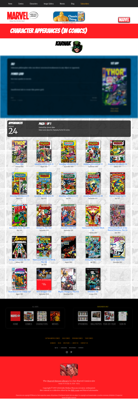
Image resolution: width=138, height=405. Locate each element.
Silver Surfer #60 (117, 248)
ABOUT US (75, 350)
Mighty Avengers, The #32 (68, 280)
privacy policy (64, 354)
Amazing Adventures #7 (68, 184)
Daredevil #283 (68, 248)
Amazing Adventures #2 (68, 152)
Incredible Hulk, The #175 (19, 216)
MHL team (75, 397)
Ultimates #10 (93, 280)
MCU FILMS (66, 350)
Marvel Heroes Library (58, 388)
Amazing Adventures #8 (93, 184)
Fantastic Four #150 (68, 216)
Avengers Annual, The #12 (19, 248)
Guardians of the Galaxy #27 (19, 280)
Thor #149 (19, 152)
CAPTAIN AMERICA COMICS (52, 345)
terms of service (72, 354)
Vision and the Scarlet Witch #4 (93, 217)
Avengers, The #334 (93, 248)
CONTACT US (84, 350)
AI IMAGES (53, 350)
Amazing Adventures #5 (19, 184)
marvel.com (80, 354)
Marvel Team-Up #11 (117, 184)
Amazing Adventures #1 (44, 152)
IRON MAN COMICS (77, 345)
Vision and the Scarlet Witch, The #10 (44, 249)
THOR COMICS (89, 345)
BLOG (59, 350)
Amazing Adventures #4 (117, 152)
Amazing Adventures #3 (93, 152)
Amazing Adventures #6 (44, 184)
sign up (56, 354)
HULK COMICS (66, 345)
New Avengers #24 (44, 280)
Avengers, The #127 (44, 216)
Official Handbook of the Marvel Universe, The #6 (117, 217)
